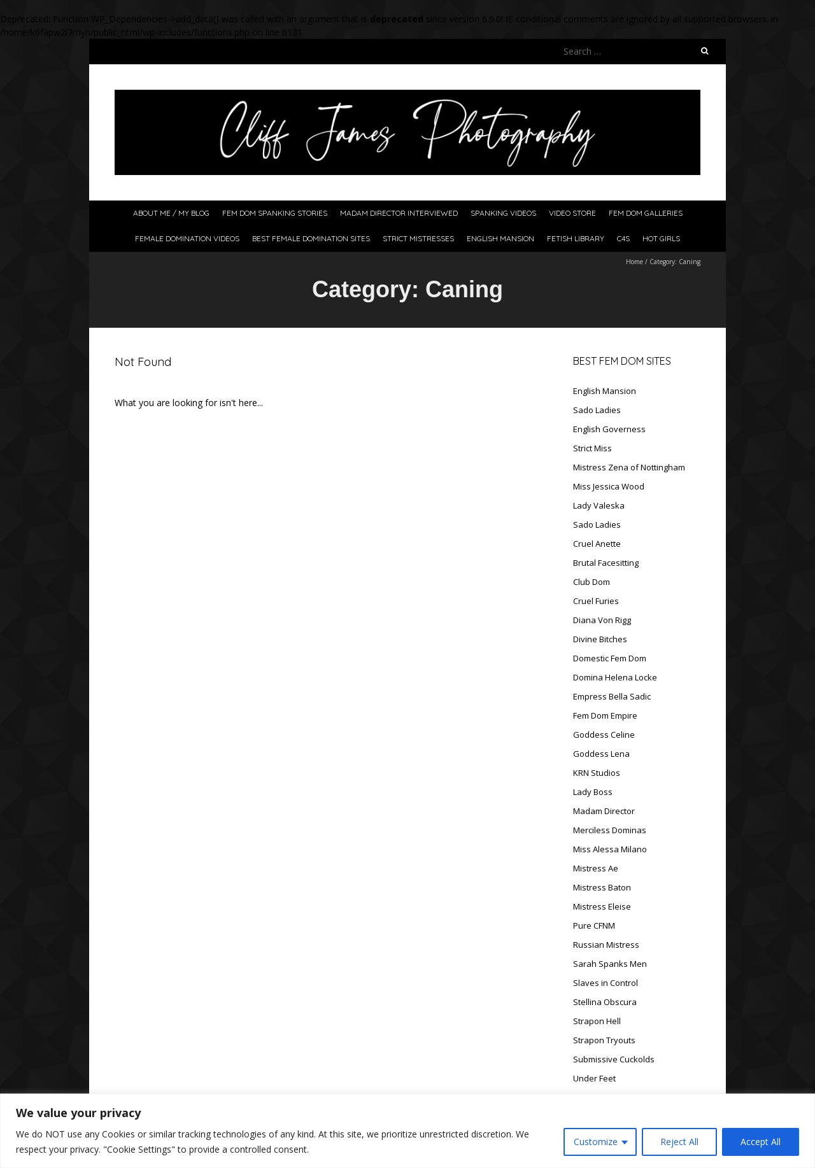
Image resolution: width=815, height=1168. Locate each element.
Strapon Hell (597, 1021)
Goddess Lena (601, 753)
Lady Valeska (599, 505)
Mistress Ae (595, 868)
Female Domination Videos (187, 238)
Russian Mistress (606, 944)
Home (634, 261)
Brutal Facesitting (606, 562)
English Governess (609, 429)
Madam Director (604, 811)
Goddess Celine (604, 734)
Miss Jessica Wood (608, 486)
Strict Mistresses (418, 238)
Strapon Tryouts (604, 1040)
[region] (407, 1131)
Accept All (761, 1142)
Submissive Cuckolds (614, 1059)
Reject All (679, 1142)
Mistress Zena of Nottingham (629, 467)
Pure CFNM (594, 925)
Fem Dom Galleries (646, 213)
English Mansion (500, 238)
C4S (623, 238)
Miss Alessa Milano (610, 849)
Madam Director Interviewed (399, 213)
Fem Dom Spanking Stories (274, 213)
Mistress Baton (602, 887)
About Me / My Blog (171, 213)
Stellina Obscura (605, 1002)
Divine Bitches (600, 639)
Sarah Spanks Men (610, 963)
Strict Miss (592, 448)
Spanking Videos (503, 213)
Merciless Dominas (609, 830)
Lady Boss (593, 792)
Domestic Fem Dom (609, 658)
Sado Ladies (597, 410)
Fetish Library (575, 238)
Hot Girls (661, 238)
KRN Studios (596, 772)
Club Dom (591, 582)
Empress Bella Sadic (612, 696)
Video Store (572, 213)
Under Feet (594, 1078)
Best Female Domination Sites (311, 238)
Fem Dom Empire (605, 715)
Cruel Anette (597, 543)
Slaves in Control (605, 983)
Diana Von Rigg (602, 620)
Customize (596, 1142)
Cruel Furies (596, 601)
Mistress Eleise (602, 906)
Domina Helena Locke (615, 677)
